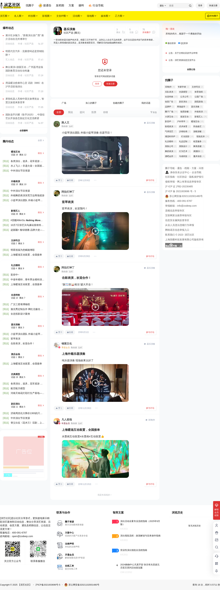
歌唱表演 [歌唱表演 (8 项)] (170, 126)
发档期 (60, 5)
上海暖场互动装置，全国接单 (26, 254)
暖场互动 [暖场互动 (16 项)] (197, 121)
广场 (64, 103)
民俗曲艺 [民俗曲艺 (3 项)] (199, 126)
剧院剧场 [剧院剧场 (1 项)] (200, 101)
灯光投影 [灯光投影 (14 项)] (187, 136)
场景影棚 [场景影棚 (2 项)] (186, 111)
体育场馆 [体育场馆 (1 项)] (200, 92)
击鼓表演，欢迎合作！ (23, 343)
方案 (71, 5)
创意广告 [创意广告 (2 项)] (170, 101)
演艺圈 (5, 16)
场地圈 (92, 16)
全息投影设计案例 (20, 313)
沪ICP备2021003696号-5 (47, 584)
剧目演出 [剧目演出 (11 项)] (185, 101)
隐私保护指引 (196, 176)
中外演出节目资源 (20, 170)
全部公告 (191, 69)
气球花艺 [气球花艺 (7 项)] (170, 131)
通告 (179, 168)
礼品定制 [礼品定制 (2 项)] (184, 141)
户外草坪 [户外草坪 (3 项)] (182, 121)
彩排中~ (15, 274)
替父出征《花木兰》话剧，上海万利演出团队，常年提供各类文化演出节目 (27, 423)
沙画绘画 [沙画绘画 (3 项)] (184, 131)
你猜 (105, 112)
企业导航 (196, 172)
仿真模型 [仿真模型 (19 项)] (185, 92)
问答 (201, 168)
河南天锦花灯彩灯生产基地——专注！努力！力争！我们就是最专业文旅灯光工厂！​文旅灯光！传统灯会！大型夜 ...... (27, 393)
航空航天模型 (18, 388)
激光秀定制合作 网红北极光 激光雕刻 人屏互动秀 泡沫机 (27, 309)
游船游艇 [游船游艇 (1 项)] (199, 131)
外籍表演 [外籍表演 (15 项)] (201, 111)
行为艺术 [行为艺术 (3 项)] (184, 151)
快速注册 (213, 5)
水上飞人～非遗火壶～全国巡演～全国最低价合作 (27, 166)
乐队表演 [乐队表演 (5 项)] (170, 92)
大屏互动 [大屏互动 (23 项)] (171, 116)
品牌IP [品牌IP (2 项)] (169, 106)
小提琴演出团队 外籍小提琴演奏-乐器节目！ (27, 200)
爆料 (81, 5)
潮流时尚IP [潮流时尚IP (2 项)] (171, 136)
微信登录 (172, 43)
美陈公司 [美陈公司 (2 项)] (170, 146)
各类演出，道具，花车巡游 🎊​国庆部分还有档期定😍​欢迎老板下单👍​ (27, 161)
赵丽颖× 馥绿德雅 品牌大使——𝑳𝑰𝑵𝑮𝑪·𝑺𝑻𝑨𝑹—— (28, 230)
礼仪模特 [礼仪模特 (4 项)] (170, 141)
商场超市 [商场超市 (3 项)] (182, 106)
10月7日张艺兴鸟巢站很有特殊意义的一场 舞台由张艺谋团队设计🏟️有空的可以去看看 (27, 225)
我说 (70, 112)
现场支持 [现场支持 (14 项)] (202, 136)
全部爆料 (24, 130)
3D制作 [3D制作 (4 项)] (170, 87)
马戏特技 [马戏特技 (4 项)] (184, 156)
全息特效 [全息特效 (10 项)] (171, 96)
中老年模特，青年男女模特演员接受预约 (27, 279)
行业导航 (96, 5)
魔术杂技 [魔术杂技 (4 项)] (199, 156)
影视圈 (47, 16)
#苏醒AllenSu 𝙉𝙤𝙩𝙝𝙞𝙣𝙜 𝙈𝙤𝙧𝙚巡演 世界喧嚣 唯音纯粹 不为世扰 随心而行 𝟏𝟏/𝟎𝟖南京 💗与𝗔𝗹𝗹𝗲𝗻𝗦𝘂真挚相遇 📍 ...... (27, 220)
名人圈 (19, 16)
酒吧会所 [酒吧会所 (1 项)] (170, 156)
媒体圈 (106, 16)
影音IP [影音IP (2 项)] (169, 121)
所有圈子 (212, 16)
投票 (93, 112)
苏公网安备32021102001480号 (81, 585)
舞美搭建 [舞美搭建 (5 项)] (199, 146)
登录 (200, 5)
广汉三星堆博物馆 (20, 304)
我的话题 (145, 103)
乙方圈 (120, 16)
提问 (82, 112)
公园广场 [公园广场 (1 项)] (200, 96)
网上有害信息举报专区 (189, 181)
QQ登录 (184, 43)
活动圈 (78, 16)
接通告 (44, 5)
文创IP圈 (62, 16)
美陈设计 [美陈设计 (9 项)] (184, 146)
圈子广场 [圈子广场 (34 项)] (171, 111)
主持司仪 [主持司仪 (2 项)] (197, 87)
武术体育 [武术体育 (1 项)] (184, 126)
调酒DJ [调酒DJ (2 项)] (198, 151)
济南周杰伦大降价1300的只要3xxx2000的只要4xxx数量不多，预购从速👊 (26, 413)
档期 (186, 168)
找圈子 (30, 5)
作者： (26, 43)
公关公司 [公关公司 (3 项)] (186, 96)
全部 (58, 112)
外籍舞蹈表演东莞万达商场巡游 (27, 195)
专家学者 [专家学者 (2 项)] (183, 87)
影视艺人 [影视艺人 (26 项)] (201, 116)
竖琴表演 (15, 338)
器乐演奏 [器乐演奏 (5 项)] (196, 106)
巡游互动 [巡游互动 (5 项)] (186, 116)
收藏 (70, 180)
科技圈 (33, 16)
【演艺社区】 (24, 584)
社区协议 (182, 176)
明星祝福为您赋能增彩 (23, 249)
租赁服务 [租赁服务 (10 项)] (199, 141)
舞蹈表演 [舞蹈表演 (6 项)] (170, 151)
